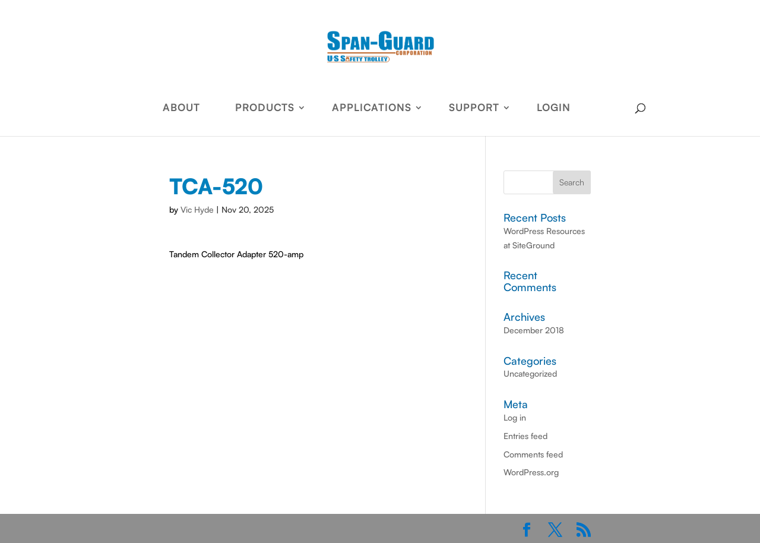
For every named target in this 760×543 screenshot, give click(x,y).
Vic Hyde (197, 209)
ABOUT (181, 108)
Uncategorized (530, 373)
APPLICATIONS (371, 108)
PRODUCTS (264, 108)
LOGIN (554, 108)
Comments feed (533, 454)
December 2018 (534, 330)
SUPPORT (474, 108)
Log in (515, 417)
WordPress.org (531, 472)
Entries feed (525, 436)
